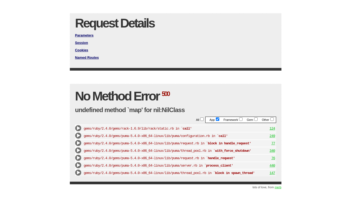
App (214, 119)
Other (268, 119)
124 (272, 129)
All (200, 119)
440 (272, 166)
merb (278, 187)
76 (273, 158)
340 (272, 151)
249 (272, 136)
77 (273, 143)
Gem (252, 119)
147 (272, 173)
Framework (233, 119)
